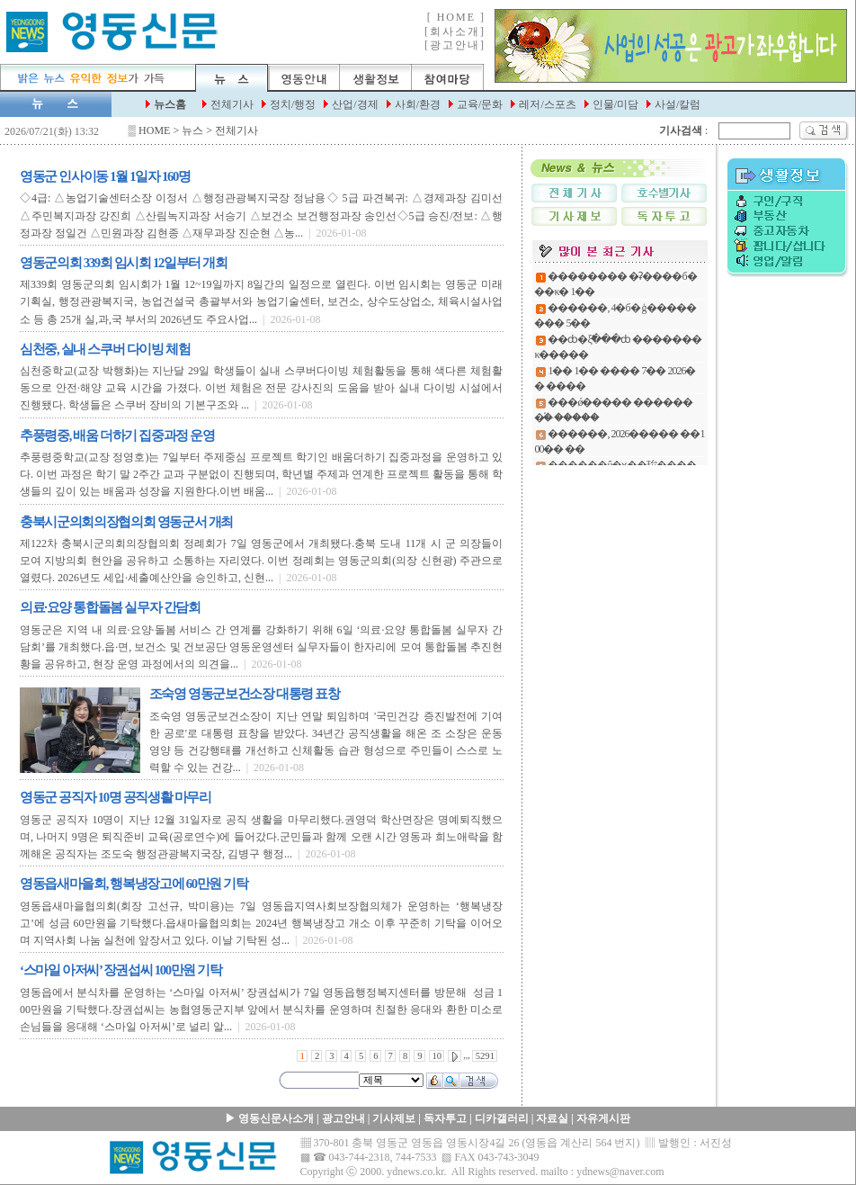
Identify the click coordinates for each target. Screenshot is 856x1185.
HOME (154, 130)
